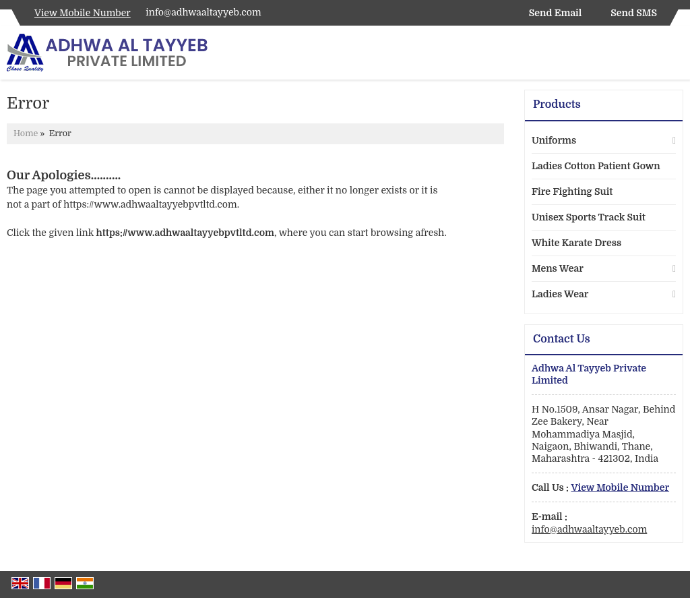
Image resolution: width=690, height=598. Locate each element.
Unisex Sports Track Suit (589, 217)
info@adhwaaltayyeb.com (203, 12)
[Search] (674, 55)
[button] (82, 12)
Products (557, 104)
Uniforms (554, 140)
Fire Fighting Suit (572, 191)
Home (25, 133)
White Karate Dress (576, 242)
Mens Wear (558, 268)
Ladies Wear (560, 294)
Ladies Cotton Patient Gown (596, 165)
